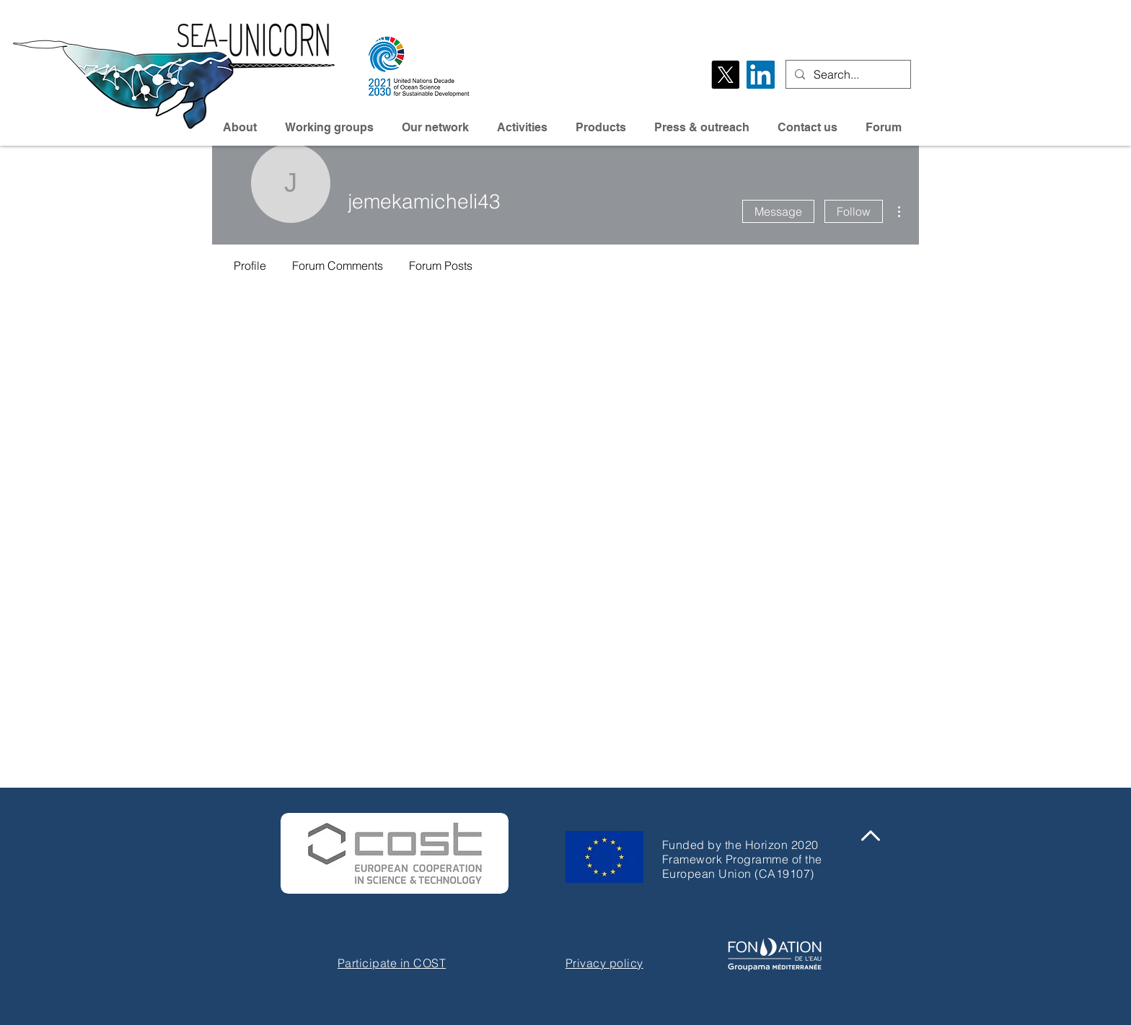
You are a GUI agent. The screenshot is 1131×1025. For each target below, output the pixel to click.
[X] (725, 75)
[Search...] (847, 74)
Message (778, 211)
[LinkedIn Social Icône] (761, 75)
